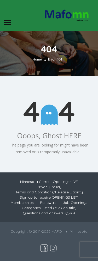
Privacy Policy (49, 186)
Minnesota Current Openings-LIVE (49, 181)
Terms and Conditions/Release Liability (49, 192)
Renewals (48, 202)
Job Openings (75, 202)
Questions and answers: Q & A (49, 213)
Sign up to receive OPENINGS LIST (49, 197)
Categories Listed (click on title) (49, 207)
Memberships (22, 202)
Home (37, 59)
